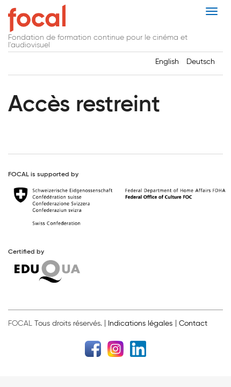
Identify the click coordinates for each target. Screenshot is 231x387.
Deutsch (200, 61)
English (167, 61)
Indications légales (140, 323)
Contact (193, 323)
